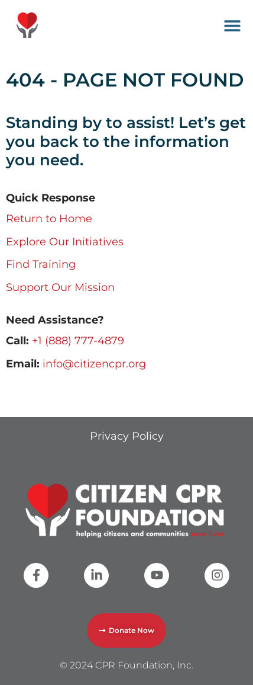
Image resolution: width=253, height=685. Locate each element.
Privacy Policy (127, 436)
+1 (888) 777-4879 (78, 340)
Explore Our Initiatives (65, 241)
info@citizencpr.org (94, 363)
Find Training (41, 264)
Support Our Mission (60, 287)
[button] (232, 25)
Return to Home (49, 218)
